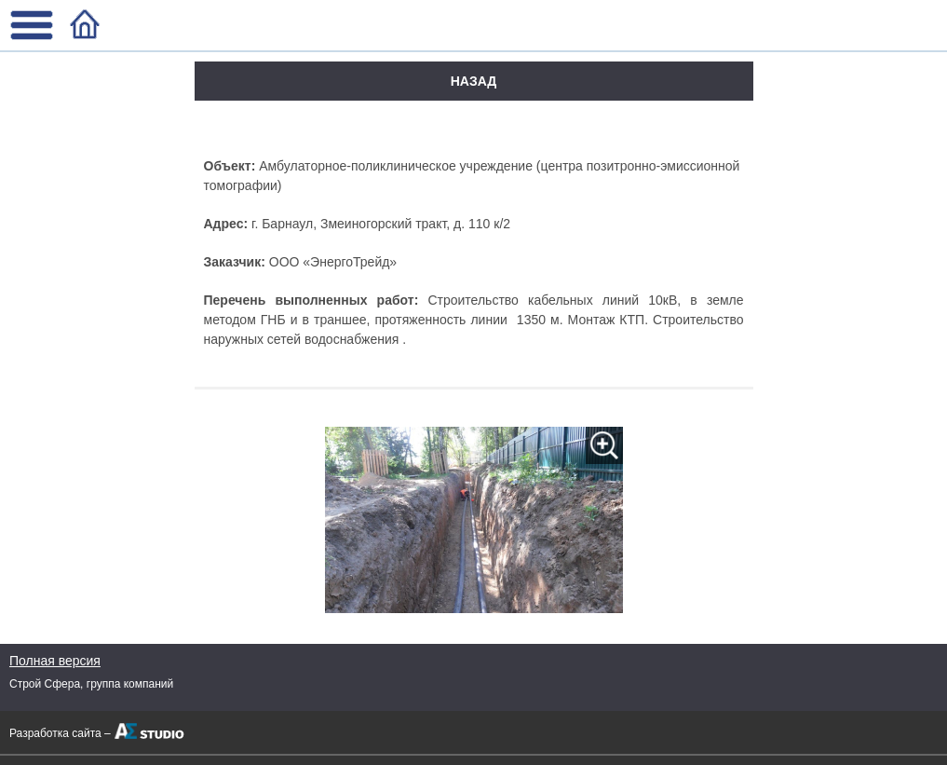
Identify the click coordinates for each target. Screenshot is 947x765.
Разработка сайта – (60, 733)
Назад (474, 81)
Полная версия (55, 660)
